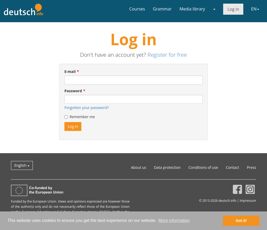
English (21, 165)
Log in (233, 9)
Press (251, 167)
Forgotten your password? (86, 107)
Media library (192, 9)
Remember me (79, 116)
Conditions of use (203, 167)
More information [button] (174, 220)
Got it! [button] (241, 220)
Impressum (248, 200)
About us (138, 167)
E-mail (70, 71)
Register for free (167, 54)
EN (255, 9)
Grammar (162, 9)
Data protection (167, 167)
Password (73, 90)
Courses (137, 9)
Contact (232, 167)
